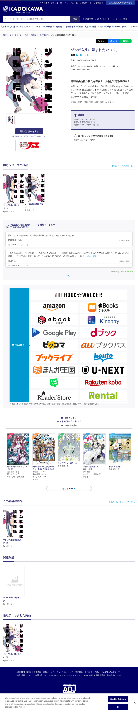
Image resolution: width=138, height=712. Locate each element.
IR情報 (29, 667)
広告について (48, 667)
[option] (14, 580)
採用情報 (37, 667)
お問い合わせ (40, 670)
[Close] (134, 703)
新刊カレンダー (103, 19)
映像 (110, 26)
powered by (122, 272)
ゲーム (118, 26)
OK (118, 707)
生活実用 (85, 26)
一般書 (50, 26)
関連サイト (87, 3)
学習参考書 (72, 26)
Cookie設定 (89, 670)
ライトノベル (26, 26)
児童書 (60, 26)
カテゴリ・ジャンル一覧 (52, 3)
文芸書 (5, 26)
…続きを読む (91, 256)
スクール (132, 26)
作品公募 (100, 3)
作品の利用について (24, 670)
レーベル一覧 (72, 3)
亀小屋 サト (82, 55)
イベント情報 (120, 19)
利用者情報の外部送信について (109, 670)
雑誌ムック (99, 26)
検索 (75, 19)
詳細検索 (88, 19)
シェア (115, 41)
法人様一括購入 (93, 667)
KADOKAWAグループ (111, 667)
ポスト (103, 41)
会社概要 (20, 667)
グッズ (125, 26)
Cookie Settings (118, 699)
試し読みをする (29, 131)
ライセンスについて (65, 667)
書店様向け (80, 667)
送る (127, 41)
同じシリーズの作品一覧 (122, 166)
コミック (40, 26)
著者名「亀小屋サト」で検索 (121, 496)
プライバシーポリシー (57, 670)
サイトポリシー (75, 670)
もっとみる (67, 483)
